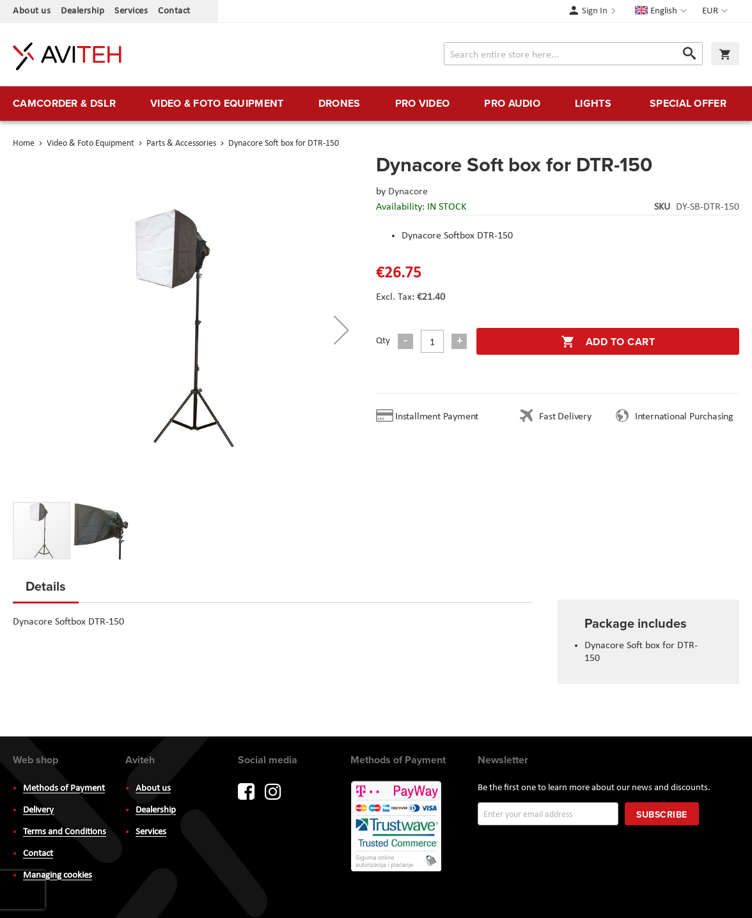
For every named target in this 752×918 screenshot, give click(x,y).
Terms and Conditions (64, 832)
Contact (174, 11)
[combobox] (573, 53)
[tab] (46, 590)
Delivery (38, 810)
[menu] (376, 103)
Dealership (82, 11)
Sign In (594, 11)
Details (46, 586)
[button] (716, 11)
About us (32, 11)
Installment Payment (439, 417)
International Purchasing (687, 417)
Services (131, 11)
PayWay (397, 827)
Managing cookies (57, 875)
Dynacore (408, 192)
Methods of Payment (64, 788)
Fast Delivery (565, 417)
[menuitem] (64, 103)
